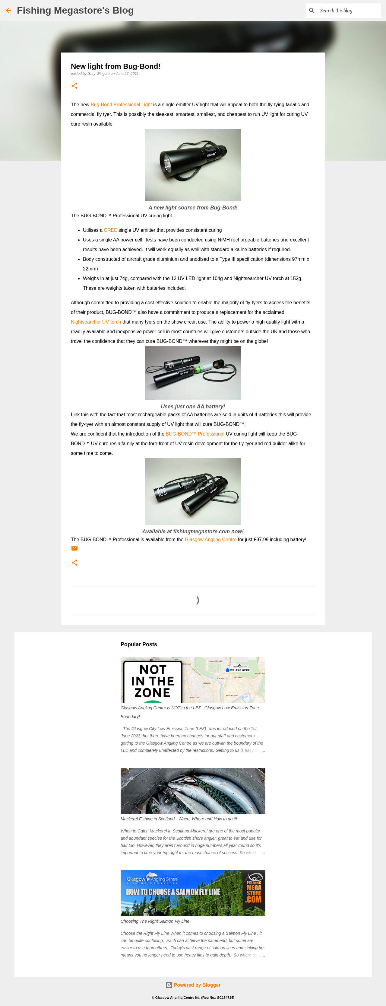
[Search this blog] (349, 10)
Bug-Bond (101, 104)
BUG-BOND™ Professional (195, 433)
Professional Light (132, 104)
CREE (110, 230)
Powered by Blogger (192, 985)
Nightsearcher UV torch (96, 321)
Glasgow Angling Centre (211, 539)
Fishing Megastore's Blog (75, 10)
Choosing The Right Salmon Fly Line (155, 921)
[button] (74, 86)
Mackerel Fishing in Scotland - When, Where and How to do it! (179, 818)
